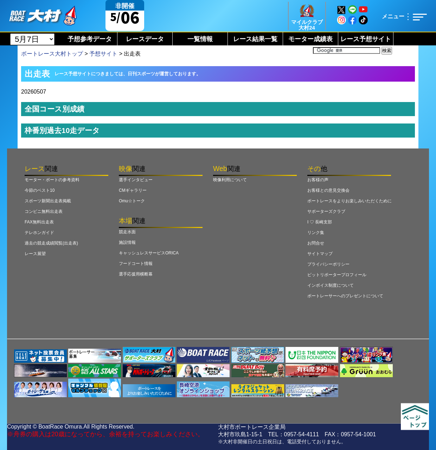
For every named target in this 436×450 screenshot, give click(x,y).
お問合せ (315, 243)
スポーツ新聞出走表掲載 (48, 200)
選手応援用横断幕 (136, 274)
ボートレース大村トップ (52, 54)
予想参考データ (90, 39)
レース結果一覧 (255, 39)
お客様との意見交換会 (328, 190)
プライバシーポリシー (328, 264)
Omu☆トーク (132, 200)
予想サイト (103, 54)
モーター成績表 (310, 39)
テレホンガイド (39, 232)
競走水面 (127, 231)
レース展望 (35, 253)
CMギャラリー (133, 190)
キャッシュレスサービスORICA (149, 253)
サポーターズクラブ (326, 211)
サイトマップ (320, 253)
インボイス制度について (330, 285)
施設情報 (127, 242)
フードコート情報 (136, 263)
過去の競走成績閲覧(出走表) (51, 243)
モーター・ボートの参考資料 (52, 179)
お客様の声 (317, 179)
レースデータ (145, 39)
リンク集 (315, 232)
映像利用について (230, 179)
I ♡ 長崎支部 (319, 222)
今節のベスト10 (39, 190)
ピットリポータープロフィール (336, 274)
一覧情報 (200, 39)
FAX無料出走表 (39, 222)
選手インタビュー (136, 179)
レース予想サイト (365, 39)
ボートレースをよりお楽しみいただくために (349, 200)
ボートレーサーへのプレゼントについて (345, 295)
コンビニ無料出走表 (44, 211)
